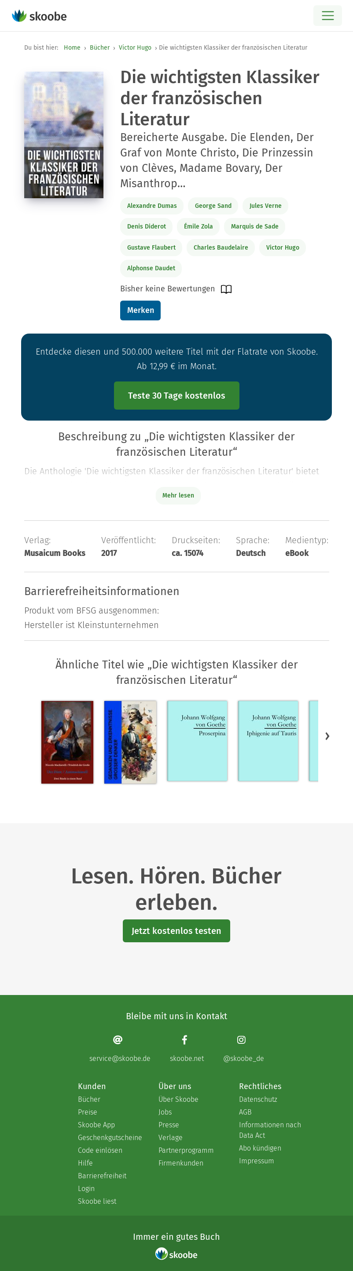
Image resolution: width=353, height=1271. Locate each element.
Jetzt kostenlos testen (176, 931)
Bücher (100, 47)
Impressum (256, 1161)
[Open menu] (327, 15)
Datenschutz (258, 1099)
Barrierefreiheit (102, 1176)
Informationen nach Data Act (270, 1130)
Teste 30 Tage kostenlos (176, 395)
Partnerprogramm (186, 1150)
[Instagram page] (243, 1048)
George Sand (213, 206)
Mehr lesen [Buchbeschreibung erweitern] (178, 495)
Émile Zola (198, 226)
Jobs (165, 1112)
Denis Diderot (146, 226)
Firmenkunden (180, 1163)
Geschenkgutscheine (109, 1137)
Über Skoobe (178, 1099)
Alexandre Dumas (152, 206)
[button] (327, 736)
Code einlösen (100, 1150)
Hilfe (85, 1163)
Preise (87, 1112)
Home (72, 47)
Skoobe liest (97, 1201)
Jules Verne (266, 206)
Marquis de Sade (255, 226)
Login (86, 1188)
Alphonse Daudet (151, 268)
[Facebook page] (187, 1048)
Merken (140, 310)
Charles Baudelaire (221, 247)
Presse (168, 1125)
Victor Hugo (135, 47)
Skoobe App (96, 1125)
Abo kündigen (260, 1148)
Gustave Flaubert (151, 247)
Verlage (170, 1137)
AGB (245, 1112)
